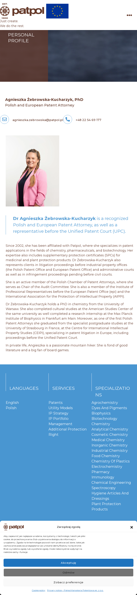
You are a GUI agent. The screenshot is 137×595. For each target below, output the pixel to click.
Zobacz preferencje (68, 582)
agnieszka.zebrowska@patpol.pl (31, 120)
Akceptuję (68, 562)
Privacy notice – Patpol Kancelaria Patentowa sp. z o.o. (75, 590)
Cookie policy (38, 590)
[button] (131, 527)
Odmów (69, 572)
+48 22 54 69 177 (82, 120)
